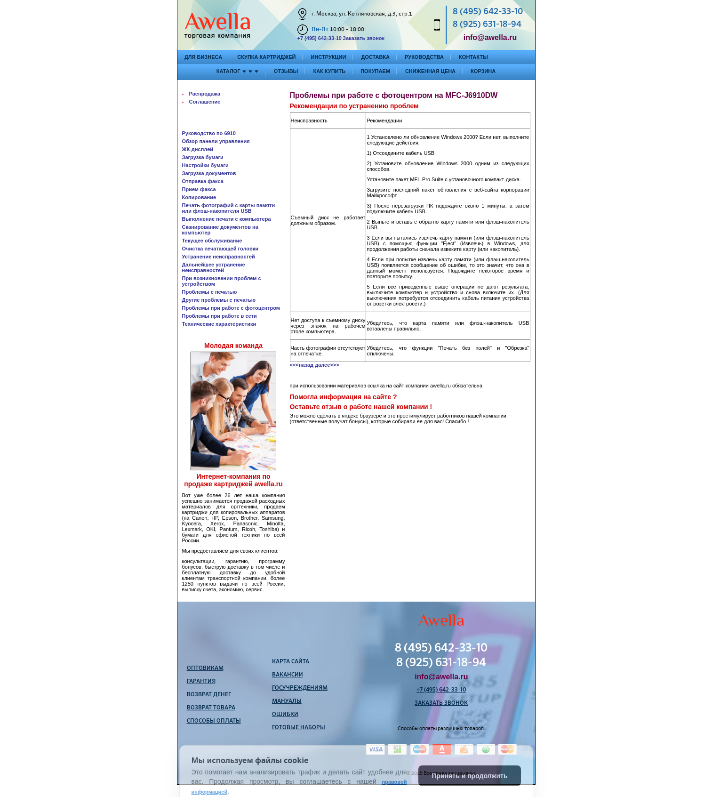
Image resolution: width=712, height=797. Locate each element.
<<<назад (302, 365)
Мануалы (287, 701)
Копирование (199, 197)
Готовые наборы (298, 728)
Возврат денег (209, 695)
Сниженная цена (430, 71)
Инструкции (328, 57)
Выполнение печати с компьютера (226, 219)
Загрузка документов (209, 173)
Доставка (375, 57)
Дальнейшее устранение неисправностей (213, 267)
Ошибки (285, 714)
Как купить (329, 71)
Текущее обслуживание (212, 240)
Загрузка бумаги (203, 157)
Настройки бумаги (205, 165)
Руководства (424, 57)
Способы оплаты (214, 721)
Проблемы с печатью (209, 292)
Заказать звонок (363, 38)
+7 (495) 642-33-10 (319, 38)
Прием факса (199, 189)
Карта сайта (290, 662)
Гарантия (201, 681)
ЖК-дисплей (198, 149)
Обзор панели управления (216, 141)
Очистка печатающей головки (220, 248)
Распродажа (205, 94)
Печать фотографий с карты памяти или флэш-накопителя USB (228, 208)
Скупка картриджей (266, 57)
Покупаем (375, 71)
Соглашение (205, 102)
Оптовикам (205, 668)
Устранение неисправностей (218, 256)
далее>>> (327, 365)
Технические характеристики (219, 324)
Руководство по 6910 (209, 133)
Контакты (473, 57)
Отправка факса (203, 181)
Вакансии (287, 675)
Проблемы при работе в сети (219, 316)
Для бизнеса (203, 57)
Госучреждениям (300, 688)
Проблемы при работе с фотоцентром (231, 308)
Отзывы (286, 71)
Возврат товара (211, 708)
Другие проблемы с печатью (219, 300)
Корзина (483, 71)
